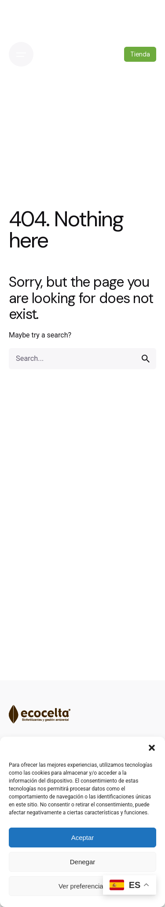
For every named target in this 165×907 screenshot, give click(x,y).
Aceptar (82, 837)
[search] (145, 358)
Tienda (140, 54)
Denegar (82, 862)
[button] (151, 747)
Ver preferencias (82, 886)
